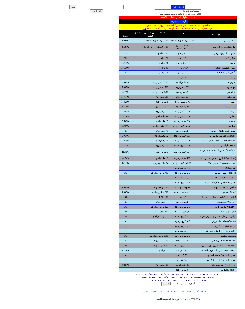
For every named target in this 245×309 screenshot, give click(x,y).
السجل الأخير (101, 291)
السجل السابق (116, 291)
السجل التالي (131, 291)
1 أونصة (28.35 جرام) (124, 21)
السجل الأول (145, 291)
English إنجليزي (122, 7)
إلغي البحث (41, 11)
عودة (90, 291)
